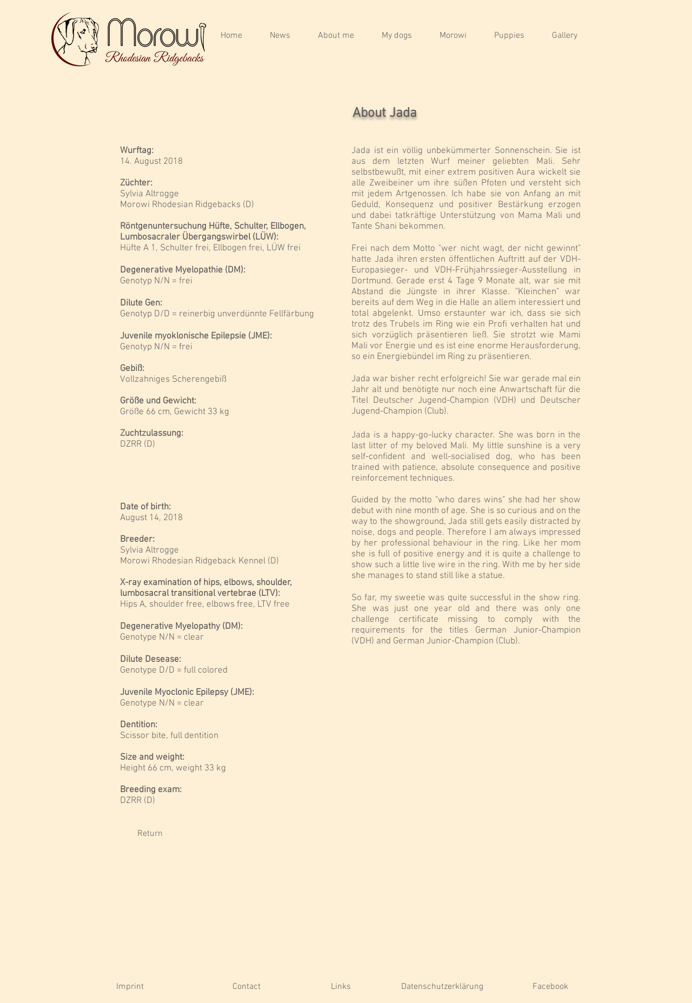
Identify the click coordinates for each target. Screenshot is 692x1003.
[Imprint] (130, 987)
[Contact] (246, 987)
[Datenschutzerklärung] (442, 987)
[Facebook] (550, 987)
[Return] (150, 834)
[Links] (341, 987)
